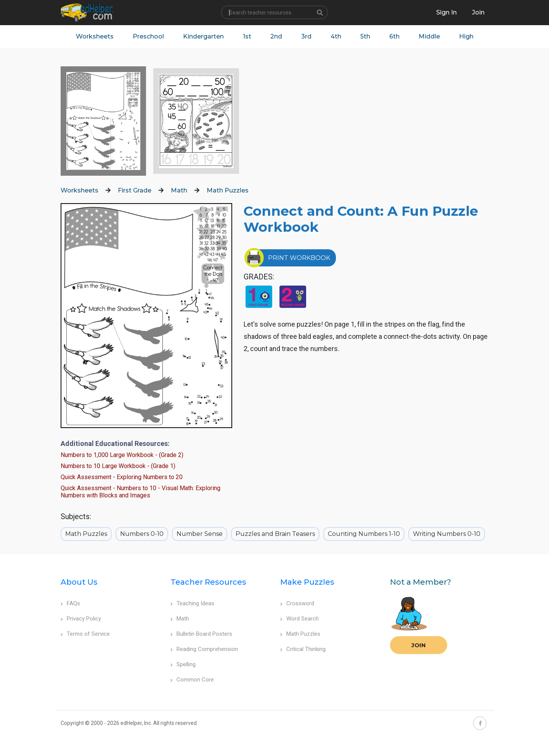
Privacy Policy (81, 618)
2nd (276, 36)
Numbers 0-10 (142, 533)
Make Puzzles (307, 582)
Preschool (148, 36)
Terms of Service (85, 633)
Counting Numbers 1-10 (364, 533)
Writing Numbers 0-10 (446, 533)
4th (336, 36)
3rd (306, 36)
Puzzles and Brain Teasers (275, 533)
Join (418, 645)
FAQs (70, 603)
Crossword (297, 603)
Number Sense (200, 533)
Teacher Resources (208, 582)
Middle (429, 36)
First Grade (134, 190)
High (466, 36)
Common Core (192, 679)
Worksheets (95, 36)
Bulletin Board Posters (201, 633)
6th (394, 36)
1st (247, 36)
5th (365, 36)
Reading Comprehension (204, 649)
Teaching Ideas (192, 603)
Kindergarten (203, 36)
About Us (79, 582)
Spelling (183, 664)
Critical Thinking (303, 649)
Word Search (299, 618)
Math (179, 190)
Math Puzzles (228, 190)
